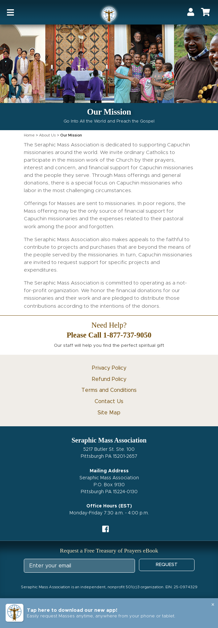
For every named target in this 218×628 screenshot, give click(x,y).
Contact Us (109, 401)
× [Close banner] (213, 605)
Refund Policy (109, 379)
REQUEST (167, 564)
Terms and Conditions (109, 390)
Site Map (109, 412)
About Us (47, 135)
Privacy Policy (109, 368)
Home (29, 135)
